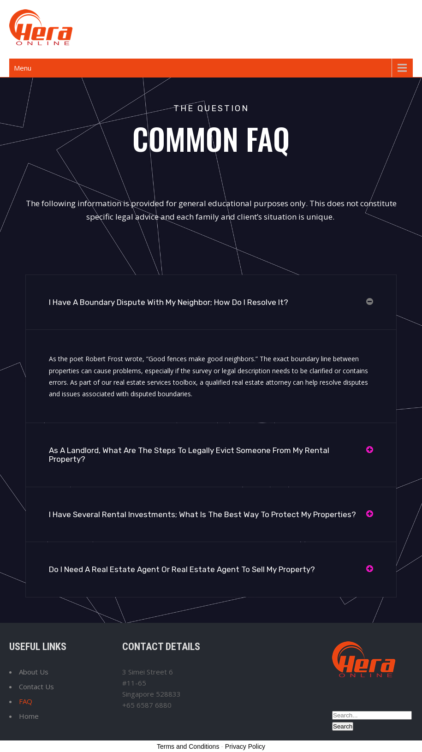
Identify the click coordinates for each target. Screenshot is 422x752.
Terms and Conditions (188, 746)
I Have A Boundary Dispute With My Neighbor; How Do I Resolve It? (168, 302)
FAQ (25, 701)
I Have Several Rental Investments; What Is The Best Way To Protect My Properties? (202, 514)
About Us (33, 671)
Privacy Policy (245, 746)
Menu (22, 67)
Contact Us (36, 686)
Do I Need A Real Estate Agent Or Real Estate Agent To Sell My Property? (182, 569)
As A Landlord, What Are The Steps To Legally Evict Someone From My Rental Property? (189, 455)
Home (29, 716)
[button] (211, 302)
